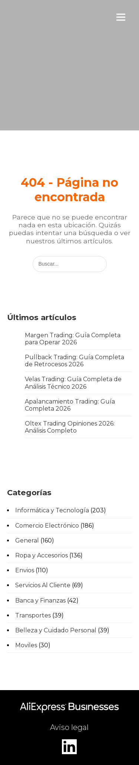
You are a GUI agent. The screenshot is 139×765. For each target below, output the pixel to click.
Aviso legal (69, 727)
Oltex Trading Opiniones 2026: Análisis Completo (70, 427)
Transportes (33, 615)
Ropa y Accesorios (41, 555)
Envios (24, 570)
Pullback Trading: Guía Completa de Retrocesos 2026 (74, 361)
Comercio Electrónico (47, 525)
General (27, 540)
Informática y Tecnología (52, 510)
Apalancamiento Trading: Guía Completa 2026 (70, 405)
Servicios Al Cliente (42, 585)
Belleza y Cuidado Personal (55, 630)
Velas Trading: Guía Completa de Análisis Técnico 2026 (73, 383)
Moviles (26, 645)
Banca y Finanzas (40, 600)
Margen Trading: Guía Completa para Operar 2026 (72, 339)
